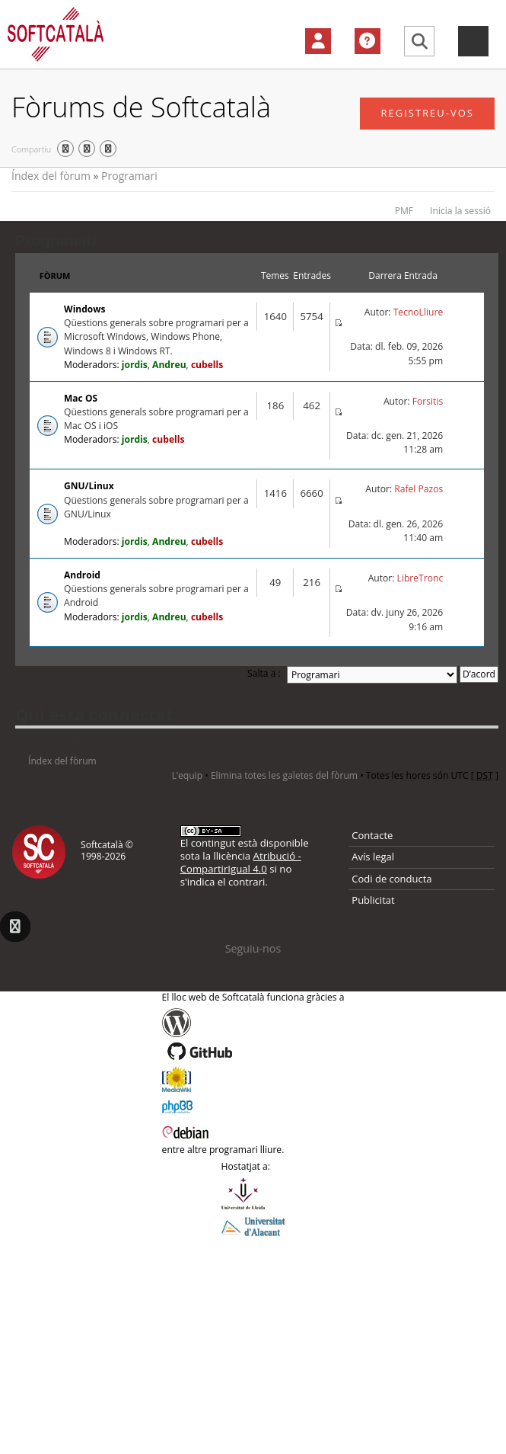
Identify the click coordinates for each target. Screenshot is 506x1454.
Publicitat (373, 900)
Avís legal (373, 856)
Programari (129, 175)
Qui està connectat (94, 714)
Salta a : (264, 673)
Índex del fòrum (51, 175)
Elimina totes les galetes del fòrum (284, 775)
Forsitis (427, 401)
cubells (207, 364)
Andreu (169, 364)
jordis (135, 364)
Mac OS (80, 398)
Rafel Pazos (418, 488)
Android (82, 574)
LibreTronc (420, 578)
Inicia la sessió (460, 210)
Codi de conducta (391, 879)
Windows (84, 309)
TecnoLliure (418, 312)
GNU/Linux (89, 485)
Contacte (372, 835)
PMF (404, 210)
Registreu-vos (427, 113)
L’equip (187, 775)
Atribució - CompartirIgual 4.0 (240, 862)
